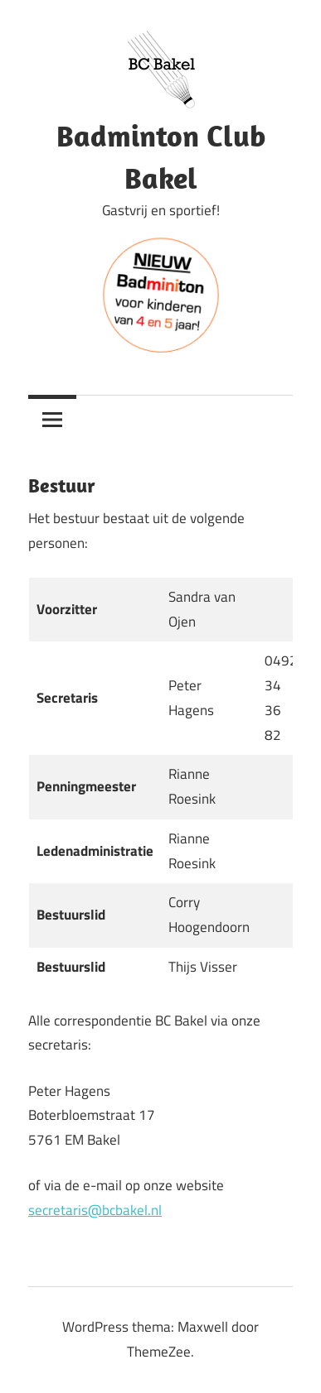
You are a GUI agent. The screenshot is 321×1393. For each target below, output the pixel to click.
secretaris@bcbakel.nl (95, 1210)
